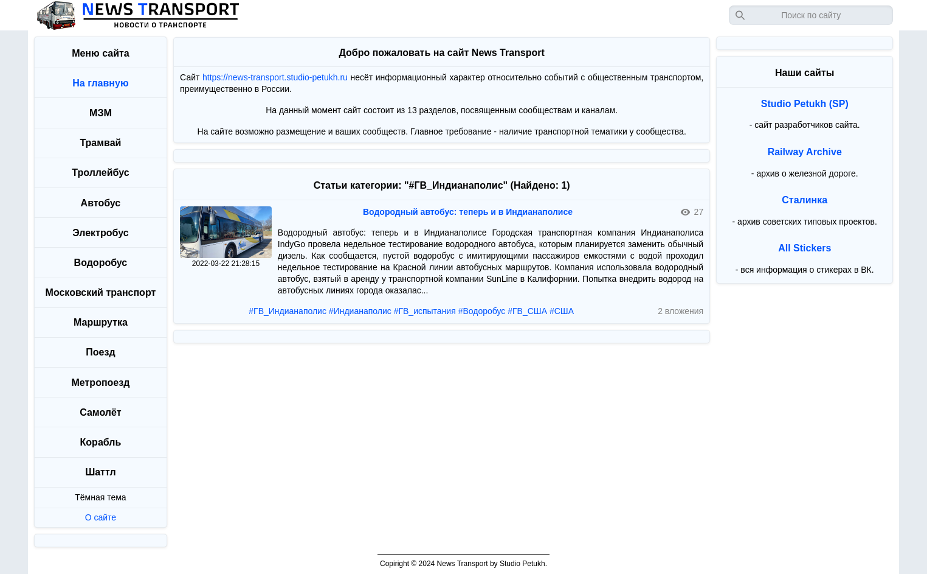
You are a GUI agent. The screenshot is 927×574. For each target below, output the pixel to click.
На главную (100, 83)
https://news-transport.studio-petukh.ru (275, 77)
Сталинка (804, 200)
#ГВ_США (527, 311)
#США (562, 311)
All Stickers (804, 248)
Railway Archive (805, 152)
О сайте (100, 517)
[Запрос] (811, 15)
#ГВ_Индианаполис (287, 311)
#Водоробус (482, 311)
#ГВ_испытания (425, 311)
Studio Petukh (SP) (805, 104)
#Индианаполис (360, 311)
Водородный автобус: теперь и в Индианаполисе (468, 212)
